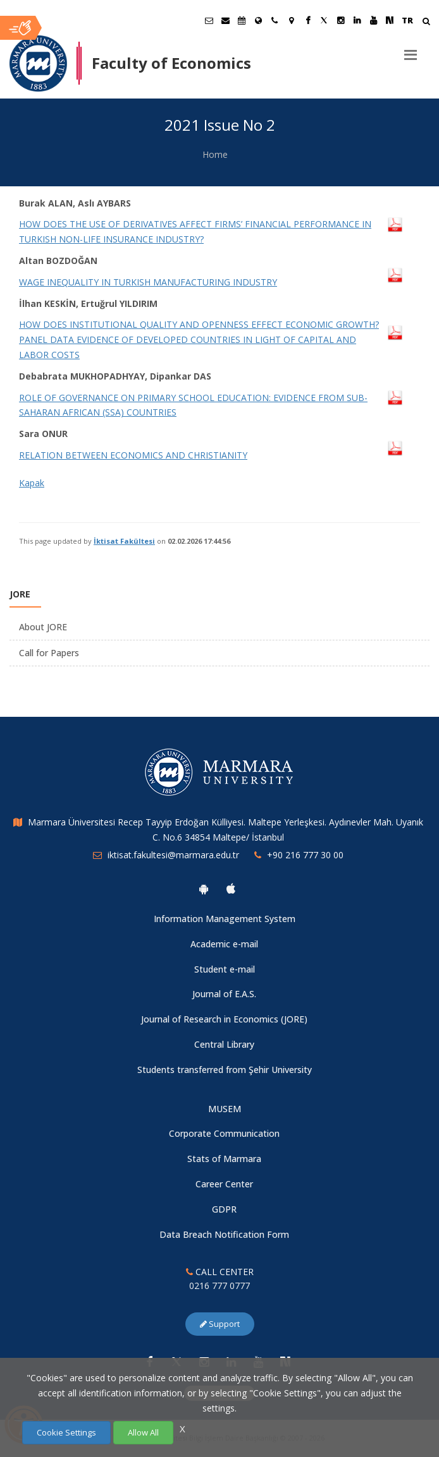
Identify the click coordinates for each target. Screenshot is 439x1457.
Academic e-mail (224, 944)
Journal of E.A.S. (224, 994)
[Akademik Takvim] (241, 20)
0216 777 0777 (219, 1286)
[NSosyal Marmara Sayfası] (389, 20)
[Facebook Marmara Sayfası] (307, 20)
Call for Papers (49, 653)
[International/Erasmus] (258, 20)
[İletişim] (274, 20)
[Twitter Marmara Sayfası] (324, 20)
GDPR (224, 1209)
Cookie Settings (66, 1432)
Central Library (224, 1044)
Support (220, 1323)
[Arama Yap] (426, 22)
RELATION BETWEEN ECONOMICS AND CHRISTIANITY (133, 455)
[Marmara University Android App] (204, 888)
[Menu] (411, 49)
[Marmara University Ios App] (231, 888)
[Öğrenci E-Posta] (208, 20)
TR (407, 20)
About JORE (43, 627)
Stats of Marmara (224, 1159)
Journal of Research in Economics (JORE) (224, 1019)
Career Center (224, 1184)
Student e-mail (224, 969)
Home (215, 154)
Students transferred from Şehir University (224, 1070)
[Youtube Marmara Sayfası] (373, 20)
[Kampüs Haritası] (291, 20)
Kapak (31, 483)
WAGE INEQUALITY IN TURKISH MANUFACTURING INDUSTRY (148, 282)
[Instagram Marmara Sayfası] (340, 20)
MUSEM (224, 1109)
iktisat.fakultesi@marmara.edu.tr (173, 855)
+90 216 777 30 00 (305, 855)
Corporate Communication (224, 1133)
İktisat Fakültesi (124, 541)
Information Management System (224, 919)
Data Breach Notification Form (224, 1234)
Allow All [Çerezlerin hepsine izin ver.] (143, 1432)
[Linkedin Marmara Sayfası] (356, 20)
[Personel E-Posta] (225, 20)
